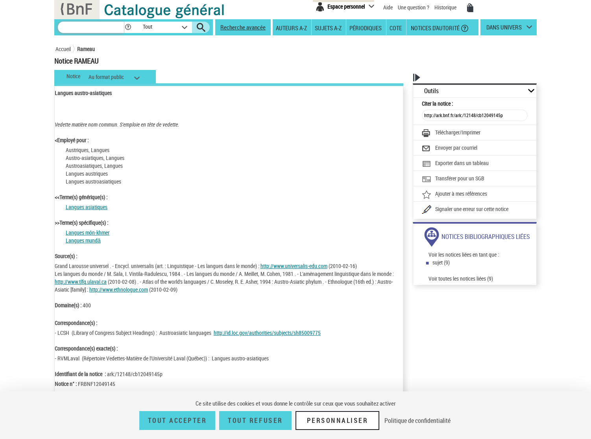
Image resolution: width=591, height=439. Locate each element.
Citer (437, 103)
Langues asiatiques (86, 207)
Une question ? (413, 7)
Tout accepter (177, 420)
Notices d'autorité (435, 27)
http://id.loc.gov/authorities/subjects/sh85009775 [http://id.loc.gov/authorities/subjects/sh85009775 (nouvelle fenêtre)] (267, 332)
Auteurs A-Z (291, 27)
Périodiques (365, 27)
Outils (431, 91)
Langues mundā (83, 240)
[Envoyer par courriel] (449, 148)
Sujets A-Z (328, 27)
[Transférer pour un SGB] (453, 179)
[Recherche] (91, 27)
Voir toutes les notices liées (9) (460, 278)
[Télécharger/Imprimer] (451, 133)
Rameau (86, 49)
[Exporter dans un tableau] (455, 164)
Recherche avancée (243, 27)
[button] (127, 27)
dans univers (504, 29)
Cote (396, 27)
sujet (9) (441, 262)
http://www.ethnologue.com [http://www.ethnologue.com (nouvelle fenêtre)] (118, 289)
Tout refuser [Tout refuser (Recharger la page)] (255, 420)
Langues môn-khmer (87, 232)
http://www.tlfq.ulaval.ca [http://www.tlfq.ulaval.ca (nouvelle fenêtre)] (81, 281)
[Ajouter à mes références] (454, 194)
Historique (446, 7)
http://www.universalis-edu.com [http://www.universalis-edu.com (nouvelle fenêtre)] (293, 266)
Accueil (63, 49)
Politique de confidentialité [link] (417, 420)
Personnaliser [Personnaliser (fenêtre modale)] (337, 420)
